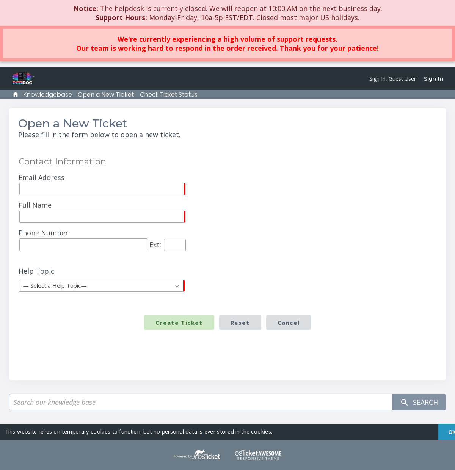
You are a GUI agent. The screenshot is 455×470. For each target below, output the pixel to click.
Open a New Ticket (106, 94)
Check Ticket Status (169, 94)
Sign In (433, 78)
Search (419, 402)
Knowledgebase (48, 94)
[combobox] (102, 286)
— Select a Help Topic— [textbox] (55, 285)
